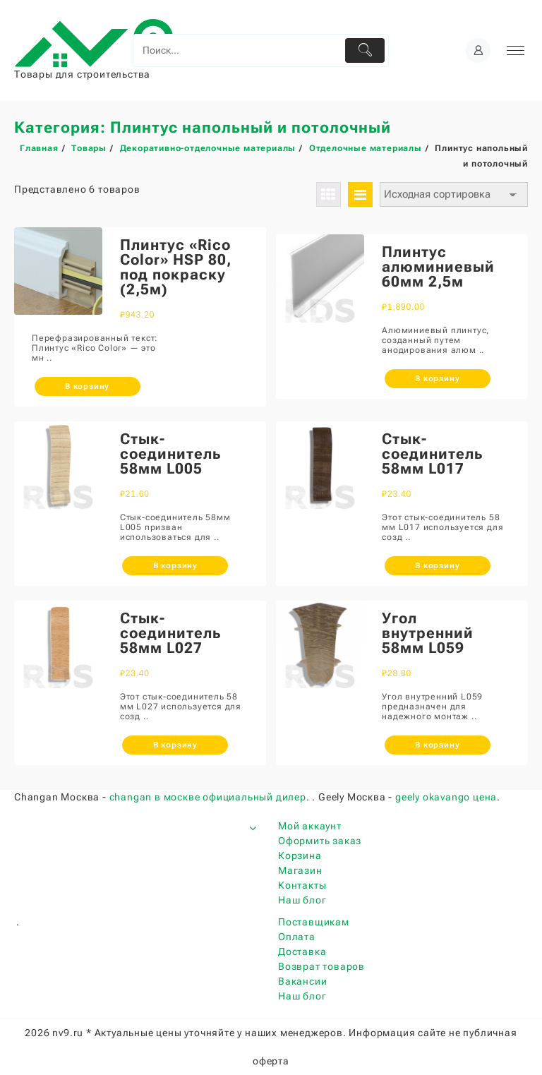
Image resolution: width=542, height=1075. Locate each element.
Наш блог (302, 900)
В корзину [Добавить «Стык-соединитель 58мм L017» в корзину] (437, 565)
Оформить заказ (319, 840)
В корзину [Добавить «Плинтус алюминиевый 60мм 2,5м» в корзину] (437, 378)
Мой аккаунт (310, 825)
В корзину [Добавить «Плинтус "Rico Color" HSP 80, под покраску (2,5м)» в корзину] (87, 386)
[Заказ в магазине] (454, 194)
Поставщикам (313, 921)
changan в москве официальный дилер (207, 797)
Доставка (302, 951)
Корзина (300, 855)
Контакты (302, 885)
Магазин (300, 870)
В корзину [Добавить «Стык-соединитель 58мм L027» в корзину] (175, 745)
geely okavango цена (446, 797)
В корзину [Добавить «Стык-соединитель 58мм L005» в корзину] (175, 565)
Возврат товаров (321, 966)
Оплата (296, 936)
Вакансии (302, 981)
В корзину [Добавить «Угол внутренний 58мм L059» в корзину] (437, 745)
